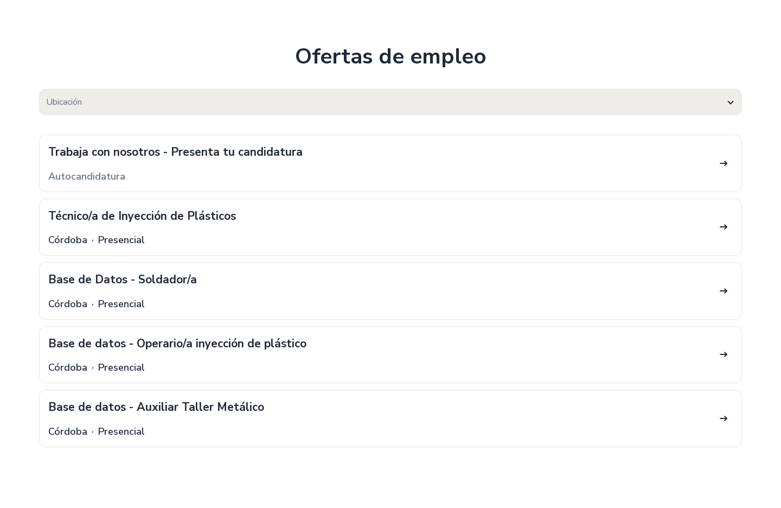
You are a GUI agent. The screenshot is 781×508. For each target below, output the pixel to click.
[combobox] (390, 102)
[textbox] (390, 102)
